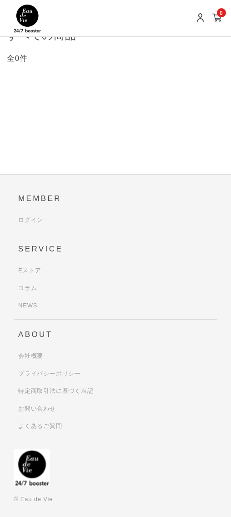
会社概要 (30, 355)
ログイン (30, 219)
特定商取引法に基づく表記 (56, 390)
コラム (27, 288)
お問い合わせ (37, 408)
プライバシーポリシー (49, 373)
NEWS (27, 305)
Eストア (29, 270)
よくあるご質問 (40, 425)
